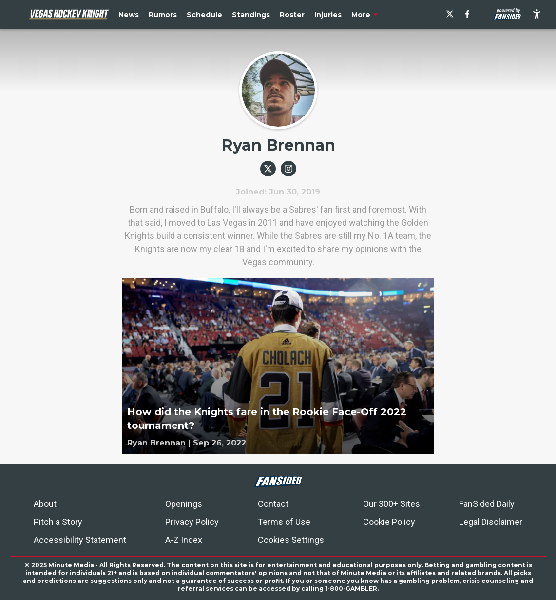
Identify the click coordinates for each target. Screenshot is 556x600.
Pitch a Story (58, 522)
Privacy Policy (192, 522)
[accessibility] (536, 14)
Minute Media (71, 565)
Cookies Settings (291, 540)
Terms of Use (284, 522)
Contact (273, 504)
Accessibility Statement (80, 540)
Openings (183, 504)
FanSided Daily (487, 504)
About (45, 504)
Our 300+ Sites (391, 504)
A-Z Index (183, 540)
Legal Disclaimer (490, 522)
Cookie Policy (389, 522)
